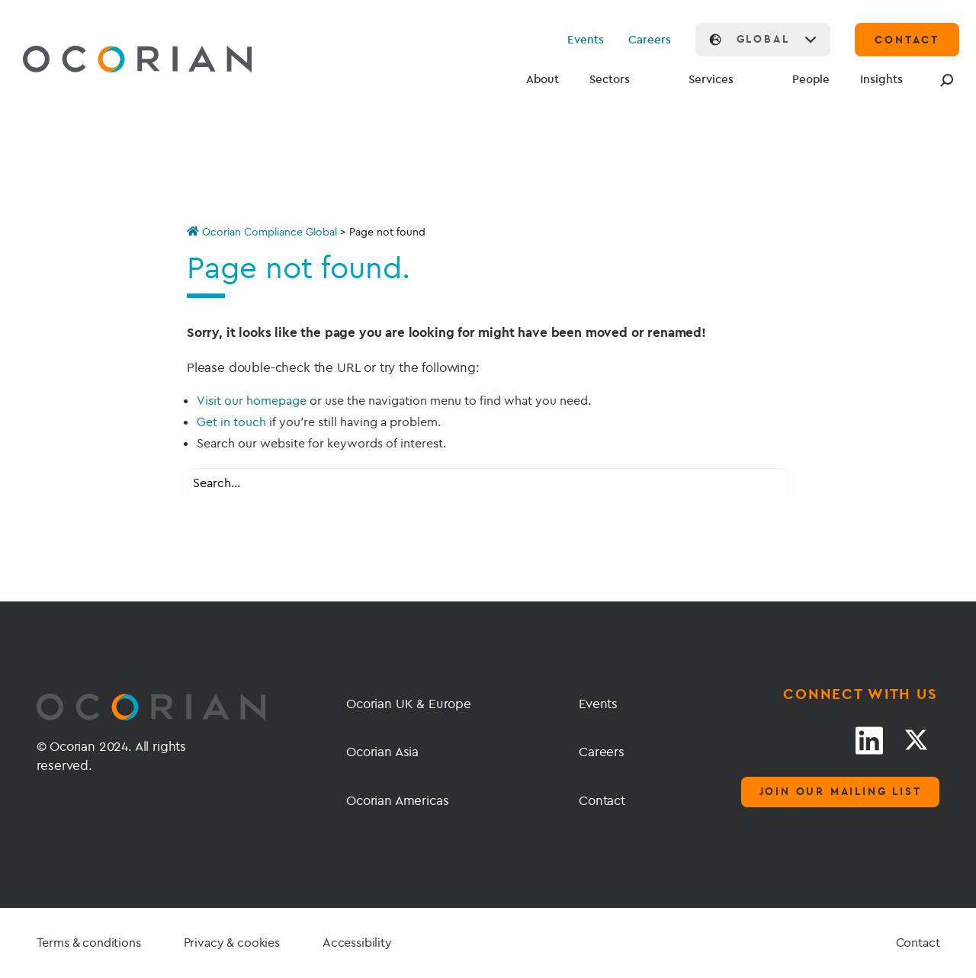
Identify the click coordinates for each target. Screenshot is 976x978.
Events (585, 39)
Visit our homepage (252, 400)
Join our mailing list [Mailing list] (840, 791)
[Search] (944, 80)
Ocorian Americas (397, 800)
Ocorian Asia (382, 751)
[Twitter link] (915, 740)
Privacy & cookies (232, 942)
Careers (649, 39)
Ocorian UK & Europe (408, 703)
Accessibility (357, 942)
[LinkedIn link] (869, 740)
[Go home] (101, 61)
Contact (602, 800)
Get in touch (231, 421)
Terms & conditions (89, 942)
